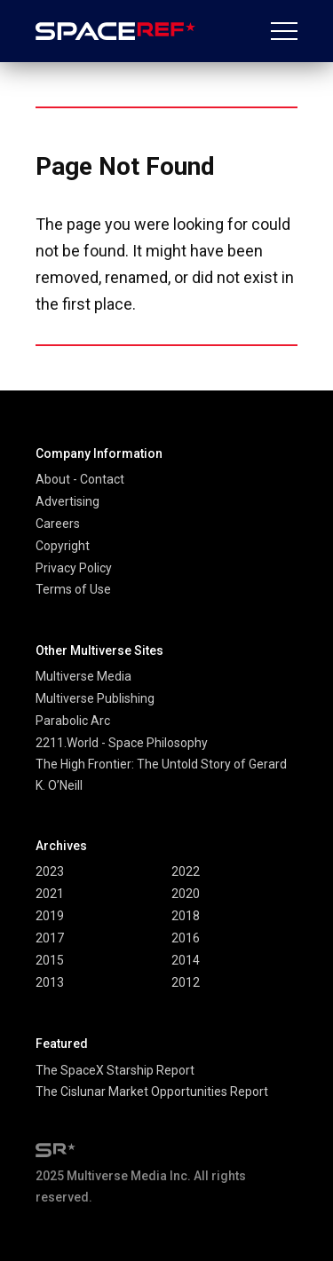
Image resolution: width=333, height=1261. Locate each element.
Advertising (67, 501)
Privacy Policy (74, 568)
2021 (50, 894)
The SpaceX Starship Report (115, 1070)
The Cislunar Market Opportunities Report (152, 1091)
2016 (185, 938)
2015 (50, 960)
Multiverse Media (83, 676)
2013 (50, 982)
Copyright (63, 546)
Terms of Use (73, 589)
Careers (58, 523)
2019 (50, 916)
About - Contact (80, 479)
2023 (50, 871)
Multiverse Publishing (95, 698)
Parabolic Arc (73, 720)
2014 (185, 960)
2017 (50, 938)
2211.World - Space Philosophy (122, 743)
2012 (185, 982)
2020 (185, 894)
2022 (185, 871)
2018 (185, 916)
